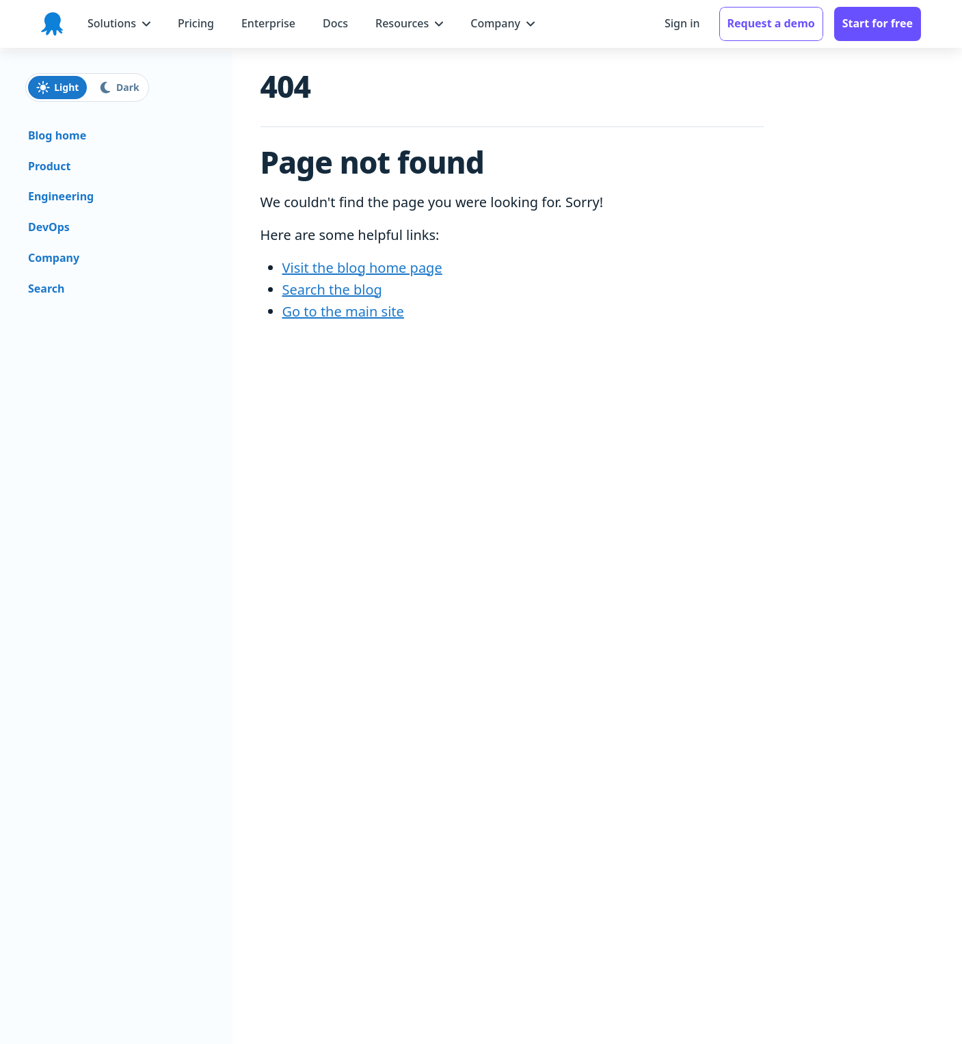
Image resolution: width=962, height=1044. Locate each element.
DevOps (49, 227)
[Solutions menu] (119, 23)
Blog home (57, 135)
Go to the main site (343, 311)
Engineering (61, 196)
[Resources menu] (409, 23)
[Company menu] (502, 23)
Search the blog (332, 289)
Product (49, 166)
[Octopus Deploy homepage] (52, 24)
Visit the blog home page (362, 267)
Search (46, 288)
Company (53, 257)
